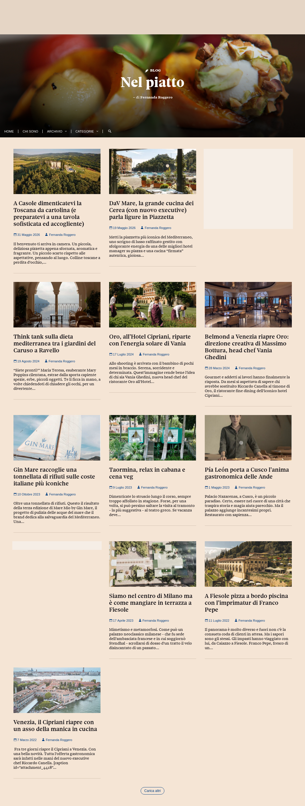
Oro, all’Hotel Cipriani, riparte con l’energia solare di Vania (150, 340)
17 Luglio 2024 (121, 354)
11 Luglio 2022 (217, 620)
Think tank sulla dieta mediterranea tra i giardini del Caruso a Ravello (54, 343)
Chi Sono (30, 131)
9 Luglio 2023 (120, 487)
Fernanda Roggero (156, 97)
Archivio (54, 131)
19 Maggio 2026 (122, 228)
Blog (152, 70)
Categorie (85, 131)
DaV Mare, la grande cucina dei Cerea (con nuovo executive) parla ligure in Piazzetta (151, 210)
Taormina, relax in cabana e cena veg (147, 473)
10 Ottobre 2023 (26, 494)
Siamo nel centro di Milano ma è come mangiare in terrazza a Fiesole (150, 602)
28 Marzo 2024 (217, 368)
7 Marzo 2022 (25, 740)
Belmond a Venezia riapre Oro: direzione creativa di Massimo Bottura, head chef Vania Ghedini (247, 347)
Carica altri (152, 791)
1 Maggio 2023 (217, 487)
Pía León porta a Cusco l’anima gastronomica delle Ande (247, 473)
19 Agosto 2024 (26, 361)
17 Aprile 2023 (121, 620)
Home (9, 131)
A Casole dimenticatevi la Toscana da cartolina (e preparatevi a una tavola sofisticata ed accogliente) (48, 213)
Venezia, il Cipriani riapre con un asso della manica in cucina (55, 725)
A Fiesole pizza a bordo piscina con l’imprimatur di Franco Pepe (246, 602)
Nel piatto (152, 82)
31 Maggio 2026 (26, 234)
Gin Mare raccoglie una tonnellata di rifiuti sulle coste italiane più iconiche (54, 476)
